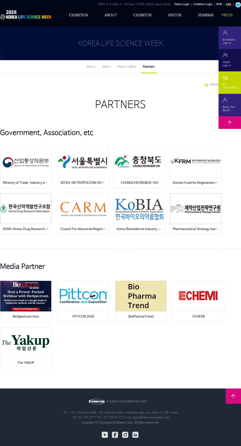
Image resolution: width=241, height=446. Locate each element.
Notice (90, 67)
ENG (228, 4)
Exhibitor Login (203, 4)
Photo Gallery (126, 67)
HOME (206, 84)
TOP (230, 127)
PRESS (227, 15)
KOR (219, 4)
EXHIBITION (78, 15)
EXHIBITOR (142, 15)
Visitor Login (182, 4)
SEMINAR (206, 15)
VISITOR (174, 15)
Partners (149, 67)
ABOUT (111, 15)
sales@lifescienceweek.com (151, 417)
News (106, 67)
